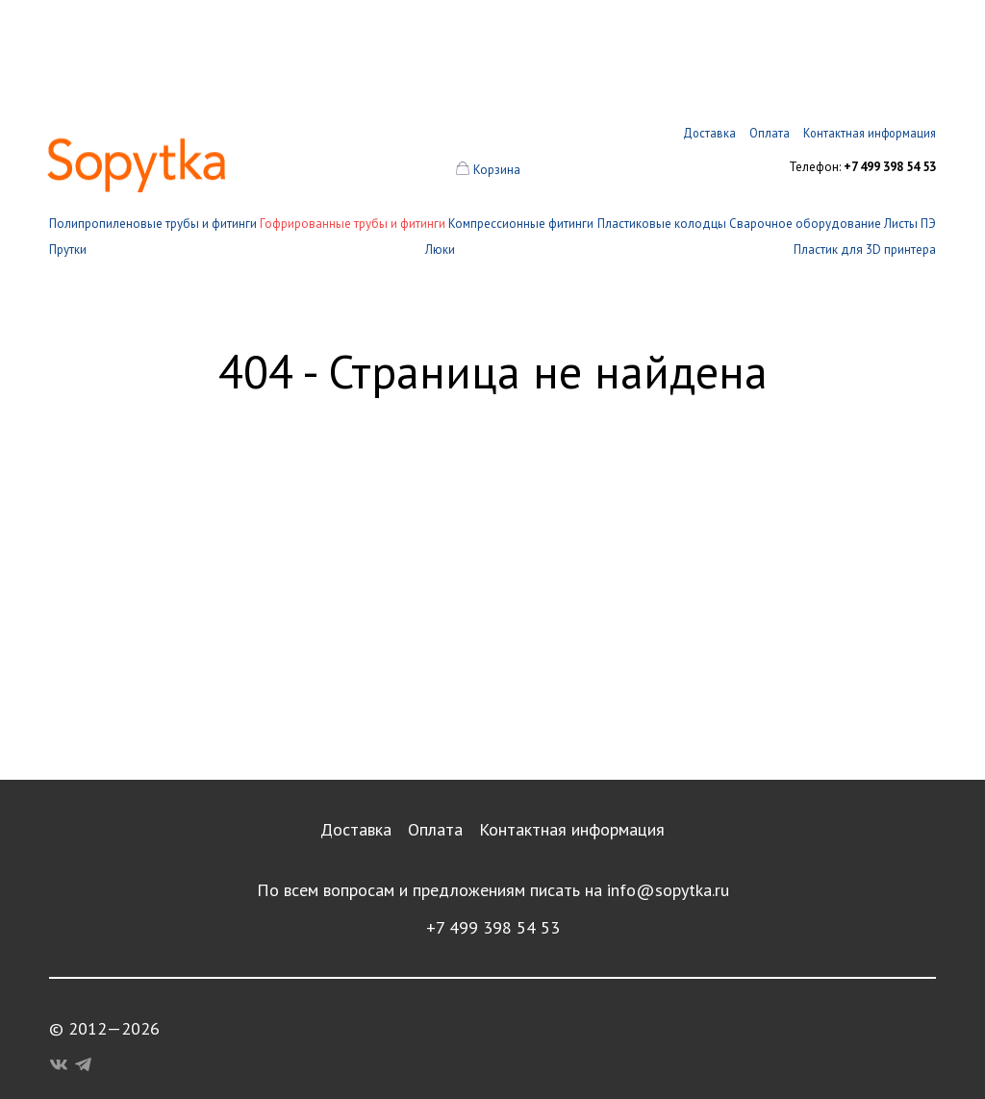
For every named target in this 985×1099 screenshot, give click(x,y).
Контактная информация (572, 829)
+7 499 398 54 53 (493, 927)
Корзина (496, 170)
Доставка (355, 829)
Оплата (435, 829)
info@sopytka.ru (668, 890)
